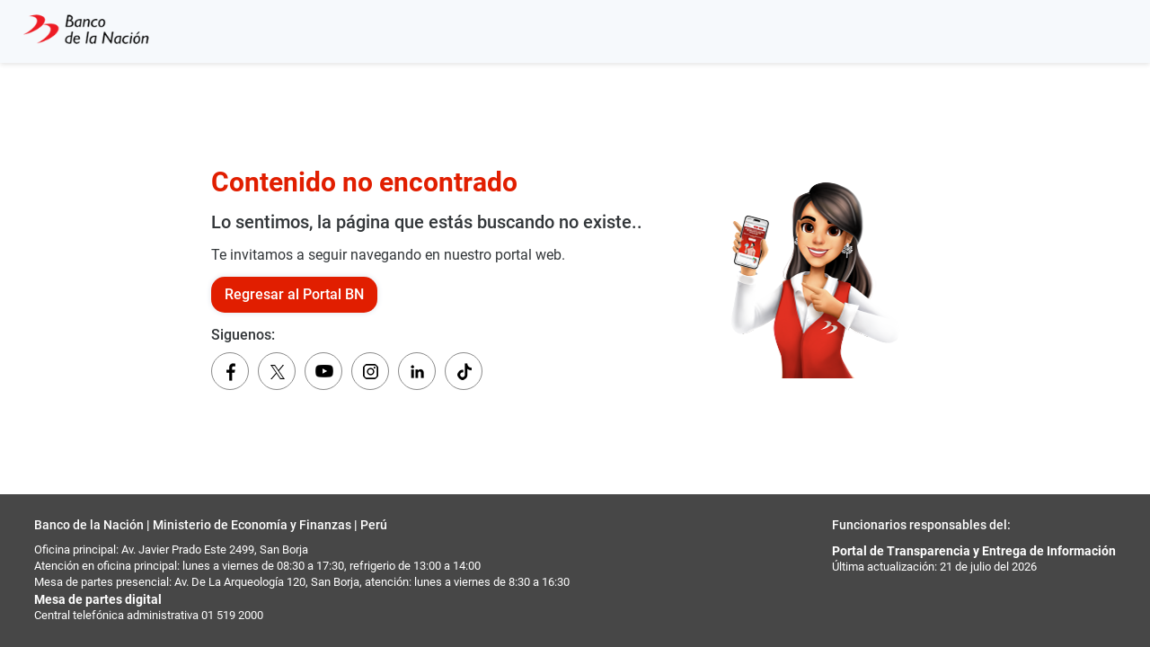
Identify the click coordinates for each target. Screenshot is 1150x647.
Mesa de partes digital (98, 599)
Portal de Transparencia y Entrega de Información (974, 551)
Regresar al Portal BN (294, 294)
